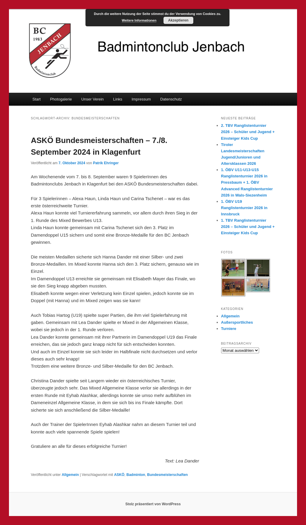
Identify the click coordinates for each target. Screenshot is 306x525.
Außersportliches (237, 322)
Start (36, 99)
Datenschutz (171, 99)
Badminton (135, 475)
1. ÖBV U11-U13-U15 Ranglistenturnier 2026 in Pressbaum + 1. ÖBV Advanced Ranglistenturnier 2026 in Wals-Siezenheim (247, 182)
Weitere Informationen (139, 20)
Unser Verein (92, 99)
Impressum (141, 99)
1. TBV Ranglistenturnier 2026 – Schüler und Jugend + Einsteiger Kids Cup (248, 226)
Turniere (228, 328)
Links (117, 99)
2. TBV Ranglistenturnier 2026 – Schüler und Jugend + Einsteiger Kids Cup (248, 131)
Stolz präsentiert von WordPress (152, 504)
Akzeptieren (178, 20)
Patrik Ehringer (106, 163)
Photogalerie (61, 99)
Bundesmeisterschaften (167, 475)
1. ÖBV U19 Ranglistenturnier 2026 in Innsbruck (244, 207)
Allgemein (70, 475)
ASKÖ (119, 475)
